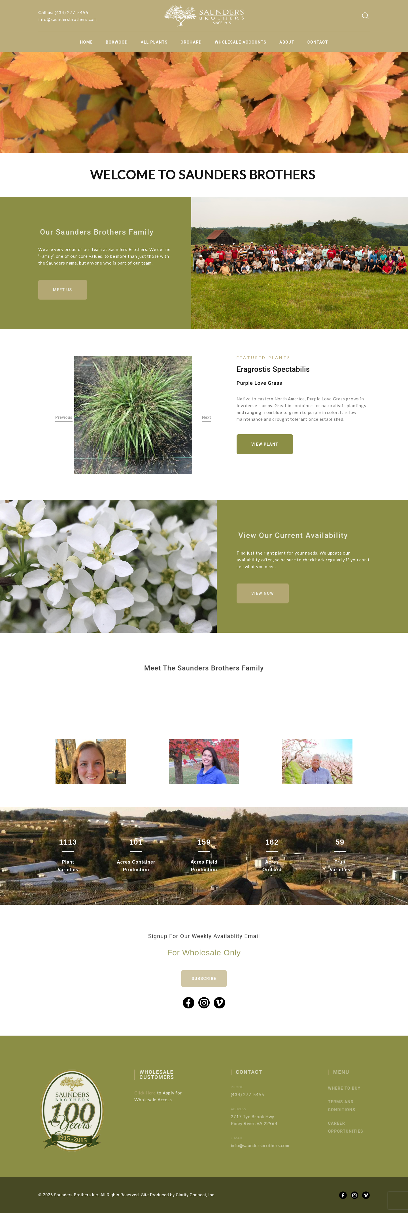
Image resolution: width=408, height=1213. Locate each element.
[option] (133, 415)
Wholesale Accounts (241, 42)
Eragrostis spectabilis (273, 369)
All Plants (154, 42)
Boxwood (117, 42)
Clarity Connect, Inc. (196, 1194)
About (286, 42)
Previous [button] (64, 417)
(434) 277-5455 (71, 12)
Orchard (191, 42)
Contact (317, 42)
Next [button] (206, 417)
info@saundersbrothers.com (67, 19)
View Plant (264, 444)
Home (86, 42)
